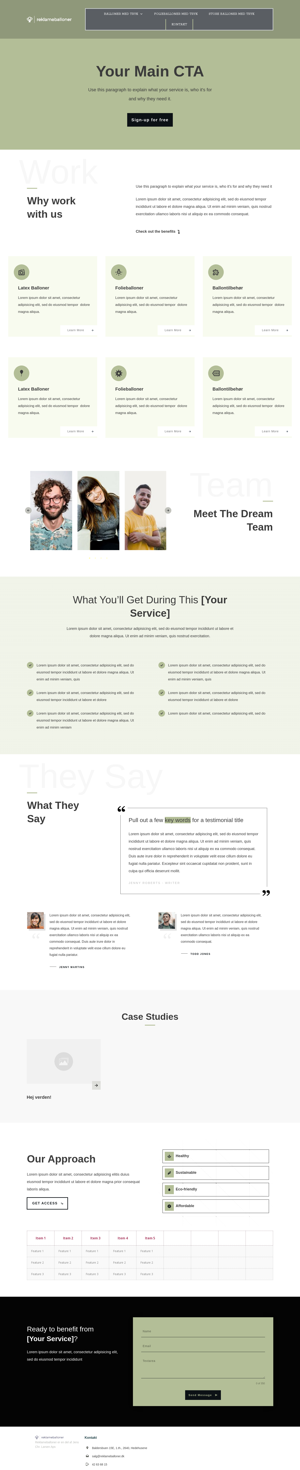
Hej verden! (39, 1091)
